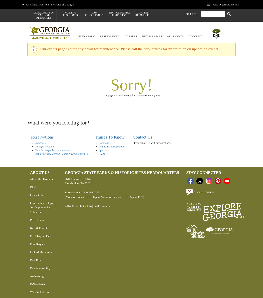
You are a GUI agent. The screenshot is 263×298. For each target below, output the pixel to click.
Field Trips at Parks (41, 235)
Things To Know (110, 137)
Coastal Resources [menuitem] (142, 14)
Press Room (37, 219)
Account (195, 36)
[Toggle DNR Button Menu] (216, 33)
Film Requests (38, 244)
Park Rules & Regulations (112, 146)
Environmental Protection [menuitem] (118, 14)
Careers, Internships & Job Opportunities (43, 205)
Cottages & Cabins (44, 146)
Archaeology (37, 276)
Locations (104, 143)
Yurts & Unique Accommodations (52, 150)
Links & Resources (41, 252)
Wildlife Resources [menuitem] (70, 14)
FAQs (102, 154)
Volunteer (35, 211)
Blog (33, 186)
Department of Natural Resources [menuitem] (43, 15)
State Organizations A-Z (226, 4)
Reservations (110, 36)
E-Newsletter (37, 284)
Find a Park (86, 36)
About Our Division (41, 178)
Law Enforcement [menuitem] (94, 14)
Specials (103, 150)
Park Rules (36, 260)
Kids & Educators (40, 227)
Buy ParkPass (152, 36)
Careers (131, 36)
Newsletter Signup (200, 192)
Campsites (40, 143)
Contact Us (142, 137)
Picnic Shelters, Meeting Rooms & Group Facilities (61, 154)
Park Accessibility (40, 268)
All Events (175, 36)
